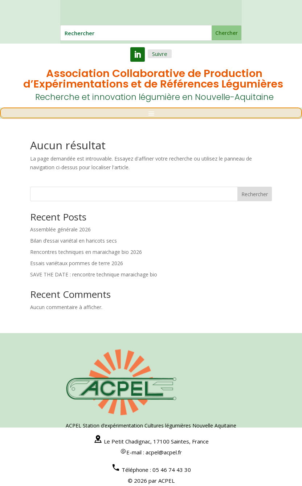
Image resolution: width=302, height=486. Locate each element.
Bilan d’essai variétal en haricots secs (73, 240)
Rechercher (254, 194)
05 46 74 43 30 (171, 469)
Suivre (159, 53)
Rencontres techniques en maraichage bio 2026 (86, 251)
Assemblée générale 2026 (60, 229)
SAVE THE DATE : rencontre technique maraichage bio (93, 274)
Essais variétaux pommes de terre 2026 (76, 263)
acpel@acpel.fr (164, 452)
